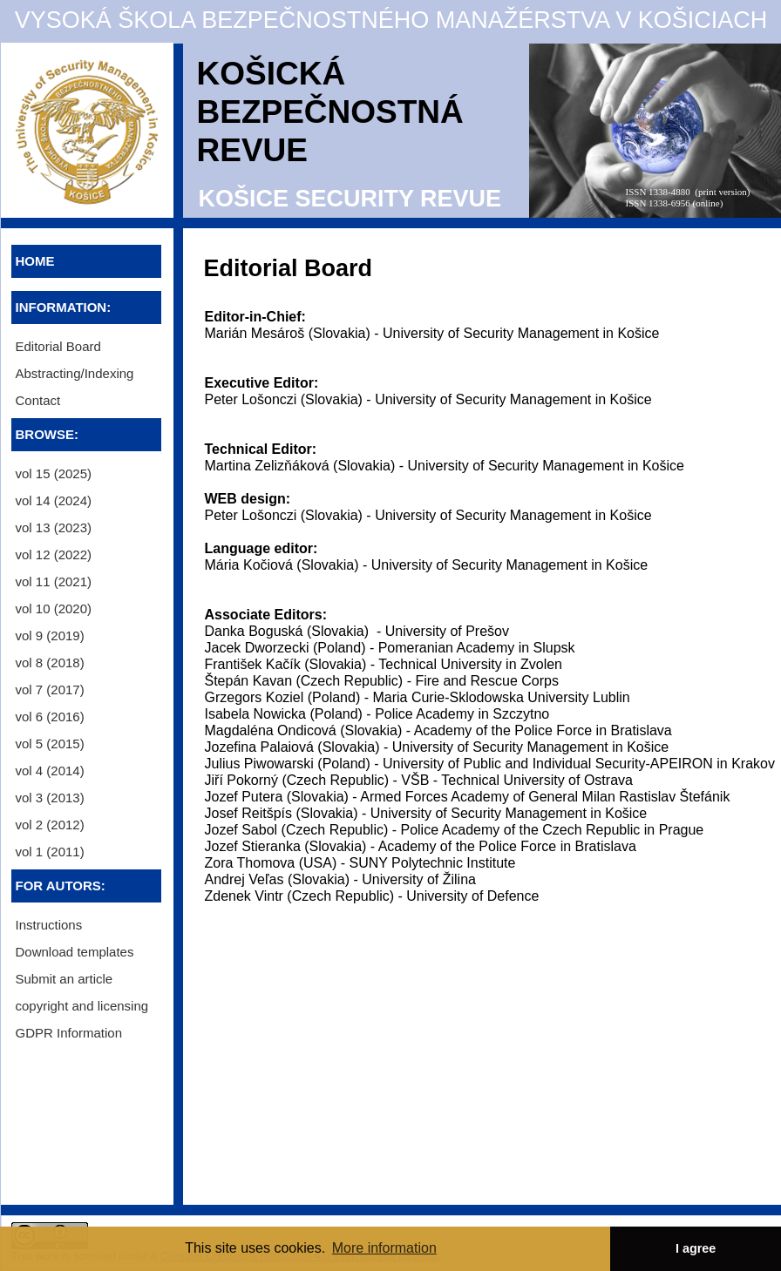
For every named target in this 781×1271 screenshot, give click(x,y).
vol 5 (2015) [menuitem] (50, 743)
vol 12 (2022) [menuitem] (54, 554)
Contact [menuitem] (38, 400)
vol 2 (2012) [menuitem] (50, 824)
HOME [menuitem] (35, 261)
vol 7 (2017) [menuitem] (50, 689)
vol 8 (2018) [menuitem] (50, 662)
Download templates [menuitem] (75, 951)
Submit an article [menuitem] (64, 978)
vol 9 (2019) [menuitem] (50, 635)
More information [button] (384, 1248)
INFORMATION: (64, 307)
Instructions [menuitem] (49, 924)
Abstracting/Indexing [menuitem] (75, 373)
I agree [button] (696, 1248)
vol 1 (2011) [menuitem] (50, 851)
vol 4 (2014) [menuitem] (50, 770)
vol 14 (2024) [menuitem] (54, 500)
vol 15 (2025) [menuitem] (54, 473)
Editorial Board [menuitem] (58, 346)
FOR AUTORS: (60, 885)
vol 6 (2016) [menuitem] (50, 716)
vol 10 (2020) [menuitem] (54, 608)
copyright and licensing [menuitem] (82, 1005)
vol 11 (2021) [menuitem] (54, 581)
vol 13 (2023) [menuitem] (54, 527)
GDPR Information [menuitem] (69, 1032)
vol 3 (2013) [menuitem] (50, 797)
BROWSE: (47, 434)
